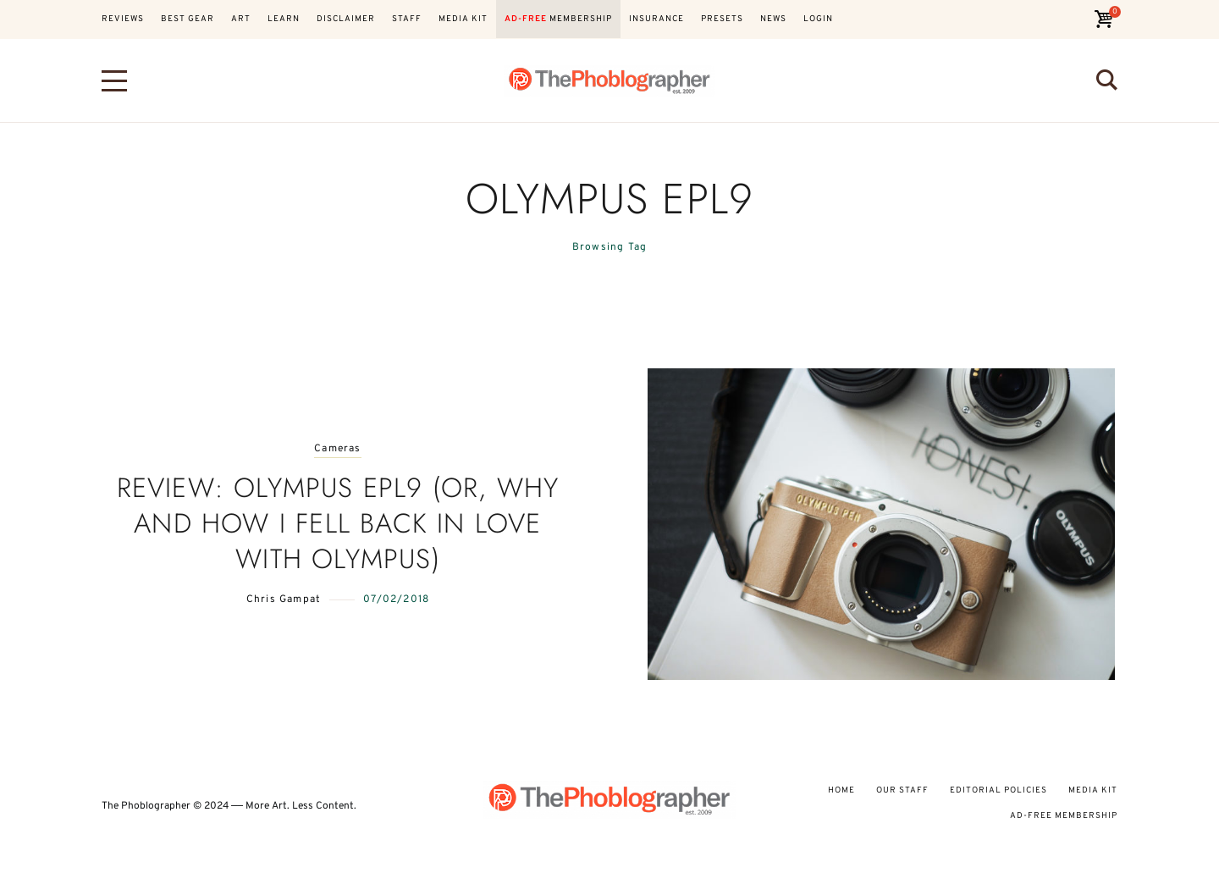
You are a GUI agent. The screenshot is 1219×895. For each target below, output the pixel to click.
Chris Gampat (283, 599)
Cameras (337, 449)
